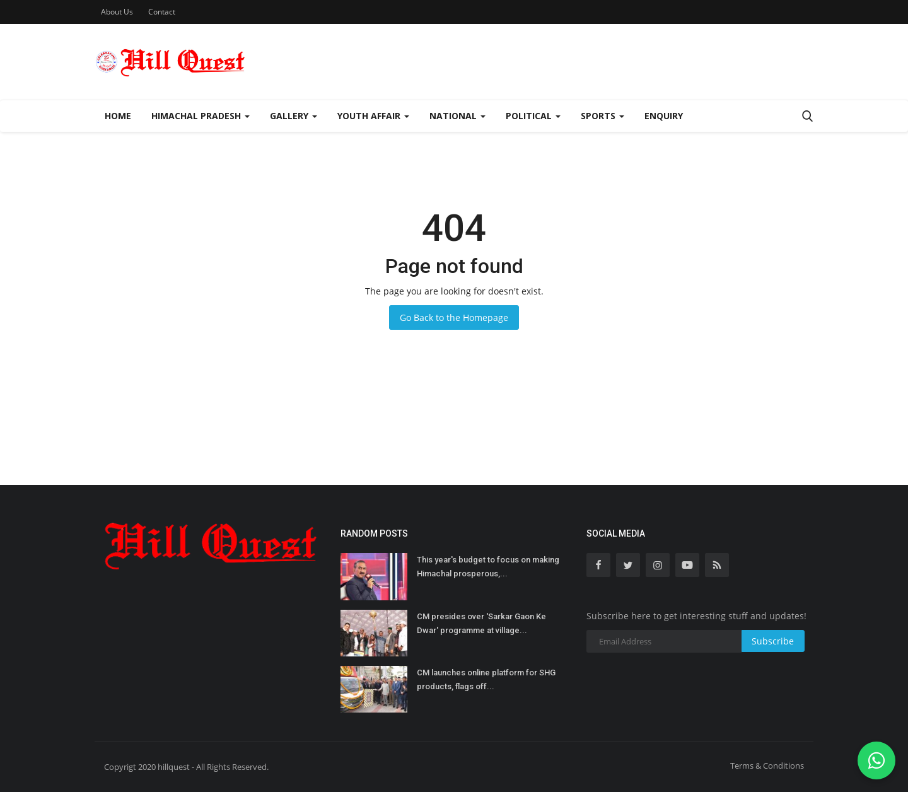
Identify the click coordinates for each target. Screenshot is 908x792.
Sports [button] (602, 116)
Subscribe (773, 641)
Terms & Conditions (767, 765)
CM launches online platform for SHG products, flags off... (486, 679)
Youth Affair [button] (373, 116)
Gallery (293, 116)
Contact (161, 11)
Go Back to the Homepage (454, 317)
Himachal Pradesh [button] (200, 116)
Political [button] (533, 116)
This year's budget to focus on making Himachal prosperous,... (488, 566)
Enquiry (663, 116)
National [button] (457, 116)
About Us (117, 11)
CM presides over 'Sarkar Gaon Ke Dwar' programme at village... (481, 623)
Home (118, 116)
